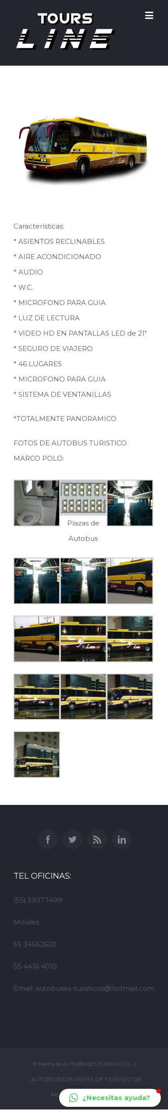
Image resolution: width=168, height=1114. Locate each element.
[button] (110, 1098)
